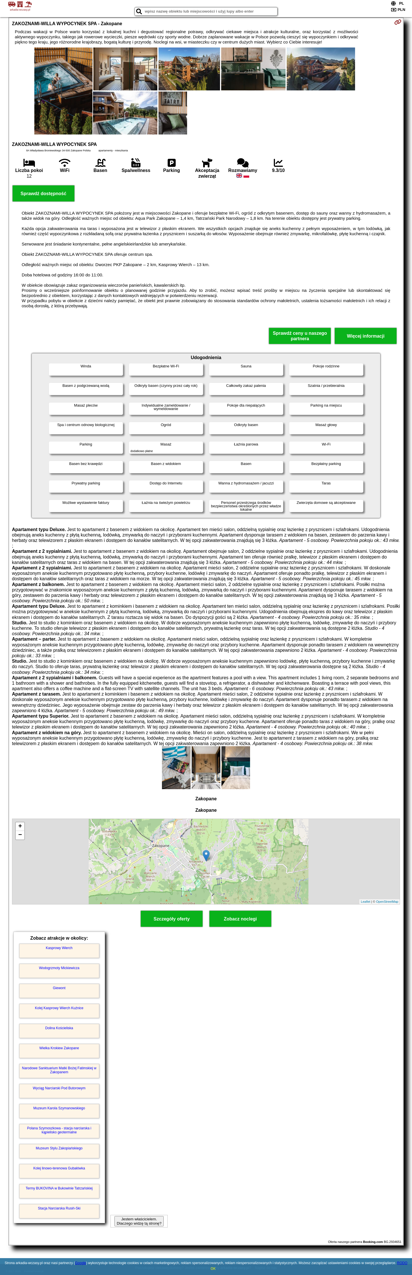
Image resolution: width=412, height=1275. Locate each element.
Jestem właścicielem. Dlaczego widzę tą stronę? (139, 1221)
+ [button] (20, 826)
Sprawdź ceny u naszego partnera (300, 336)
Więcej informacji (365, 336)
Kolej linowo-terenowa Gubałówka (59, 1168)
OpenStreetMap (387, 901)
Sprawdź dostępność (43, 193)
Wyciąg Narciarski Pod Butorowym (59, 1088)
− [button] (20, 835)
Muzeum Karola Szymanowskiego (59, 1108)
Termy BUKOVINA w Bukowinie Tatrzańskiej (59, 1188)
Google (80, 1263)
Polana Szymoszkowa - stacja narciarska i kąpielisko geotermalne (59, 1130)
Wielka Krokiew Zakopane (59, 1048)
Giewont (59, 988)
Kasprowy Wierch (59, 948)
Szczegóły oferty (172, 918)
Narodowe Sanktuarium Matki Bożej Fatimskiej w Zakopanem (59, 1070)
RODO (402, 1263)
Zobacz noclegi (240, 918)
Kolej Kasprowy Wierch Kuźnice (59, 1008)
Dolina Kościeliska (59, 1028)
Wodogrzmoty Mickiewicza (59, 968)
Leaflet (365, 901)
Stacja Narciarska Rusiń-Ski (59, 1208)
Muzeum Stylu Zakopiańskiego (59, 1148)
